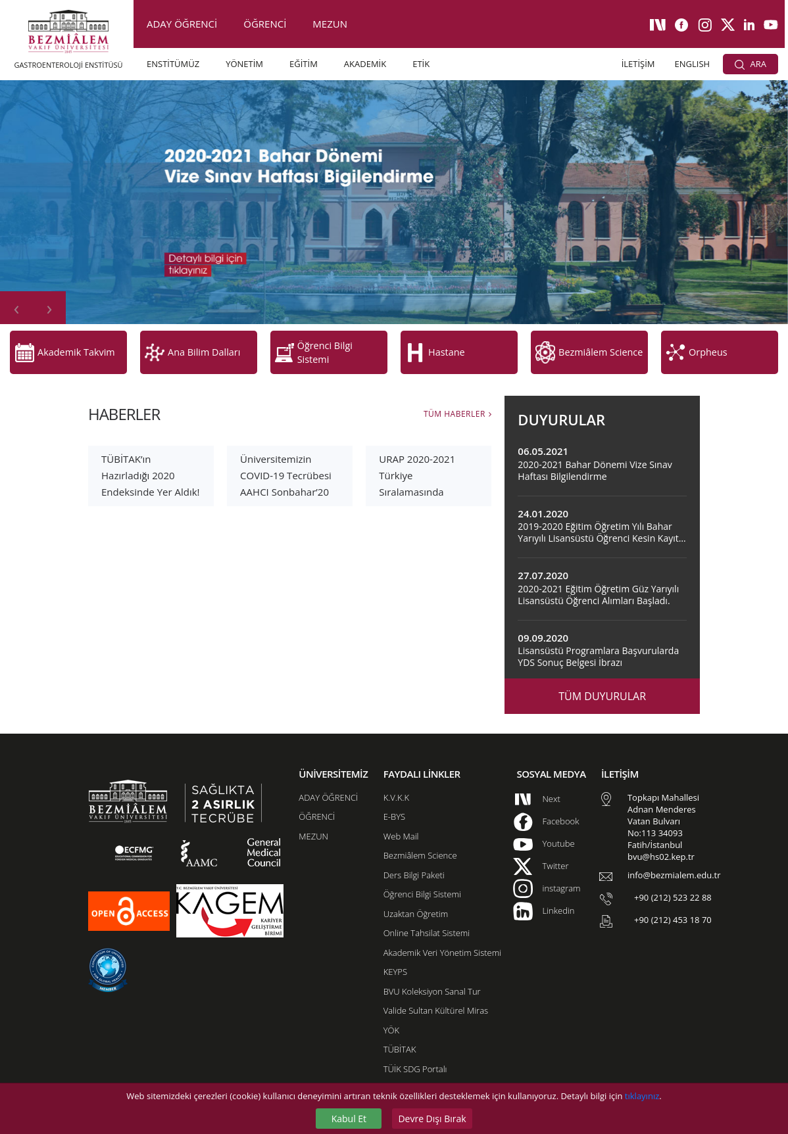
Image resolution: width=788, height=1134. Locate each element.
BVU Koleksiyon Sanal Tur (432, 970)
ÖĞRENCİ (264, 23)
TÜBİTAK (399, 1028)
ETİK (421, 64)
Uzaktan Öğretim (415, 893)
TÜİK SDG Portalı (415, 1048)
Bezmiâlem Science (420, 834)
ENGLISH (692, 64)
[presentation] (16, 307)
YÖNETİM (244, 64)
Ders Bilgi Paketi (414, 854)
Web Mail (401, 815)
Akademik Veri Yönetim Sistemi (442, 931)
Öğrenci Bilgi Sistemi (422, 873)
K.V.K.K (396, 776)
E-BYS (394, 795)
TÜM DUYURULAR (602, 675)
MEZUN (329, 23)
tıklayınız (642, 1096)
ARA (750, 64)
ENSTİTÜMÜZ (173, 64)
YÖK (391, 1009)
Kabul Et (349, 1118)
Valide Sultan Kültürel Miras (435, 989)
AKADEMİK (365, 64)
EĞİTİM (303, 64)
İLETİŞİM (638, 64)
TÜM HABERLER (454, 392)
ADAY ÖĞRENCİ (182, 23)
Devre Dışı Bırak (432, 1118)
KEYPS (395, 951)
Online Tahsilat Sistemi (426, 912)
